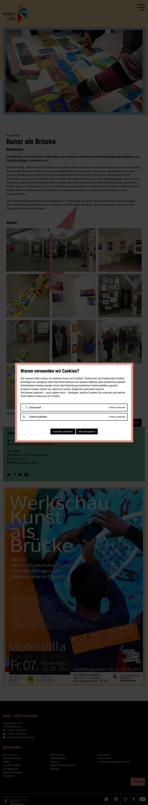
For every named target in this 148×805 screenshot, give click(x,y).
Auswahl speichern (63, 431)
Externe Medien (38, 416)
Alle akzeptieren (86, 431)
